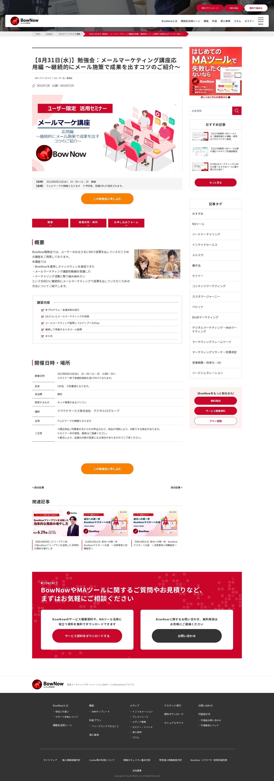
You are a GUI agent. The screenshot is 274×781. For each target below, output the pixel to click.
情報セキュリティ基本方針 (136, 760)
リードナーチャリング (206, 234)
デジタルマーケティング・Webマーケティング (214, 329)
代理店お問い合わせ (211, 720)
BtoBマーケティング (205, 317)
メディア (134, 705)
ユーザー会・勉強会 (63, 78)
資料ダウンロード (174, 714)
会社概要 (137, 770)
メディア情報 (139, 721)
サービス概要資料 (215, 411)
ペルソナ (197, 307)
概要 (50, 222)
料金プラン (95, 720)
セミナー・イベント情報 (54, 49)
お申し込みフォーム (126, 222)
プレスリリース (140, 716)
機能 (206, 21)
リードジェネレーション (207, 373)
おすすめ (197, 213)
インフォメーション (142, 711)
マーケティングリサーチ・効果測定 (214, 352)
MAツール (198, 224)
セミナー (249, 21)
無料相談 (216, 400)
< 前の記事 (38, 487)
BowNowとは (169, 21)
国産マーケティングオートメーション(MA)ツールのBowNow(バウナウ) (100, 684)
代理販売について (210, 725)
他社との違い (62, 711)
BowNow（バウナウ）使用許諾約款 (209, 760)
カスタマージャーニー (206, 296)
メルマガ (197, 255)
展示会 (196, 265)
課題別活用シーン (190, 21)
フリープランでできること (105, 726)
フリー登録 (216, 421)
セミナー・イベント (142, 727)
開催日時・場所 (88, 222)
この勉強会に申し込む (107, 199)
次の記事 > (176, 487)
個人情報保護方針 (71, 760)
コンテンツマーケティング (209, 286)
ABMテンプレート (101, 711)
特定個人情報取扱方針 (170, 760)
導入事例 (225, 21)
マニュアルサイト (174, 722)
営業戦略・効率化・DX (206, 362)
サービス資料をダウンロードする (87, 636)
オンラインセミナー (44, 78)
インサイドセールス (204, 244)
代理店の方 (204, 714)
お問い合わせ (187, 636)
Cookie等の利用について (102, 760)
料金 (214, 21)
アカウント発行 (172, 705)
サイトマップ (50, 760)
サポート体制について (66, 716)
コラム (237, 21)
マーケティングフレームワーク (211, 342)
